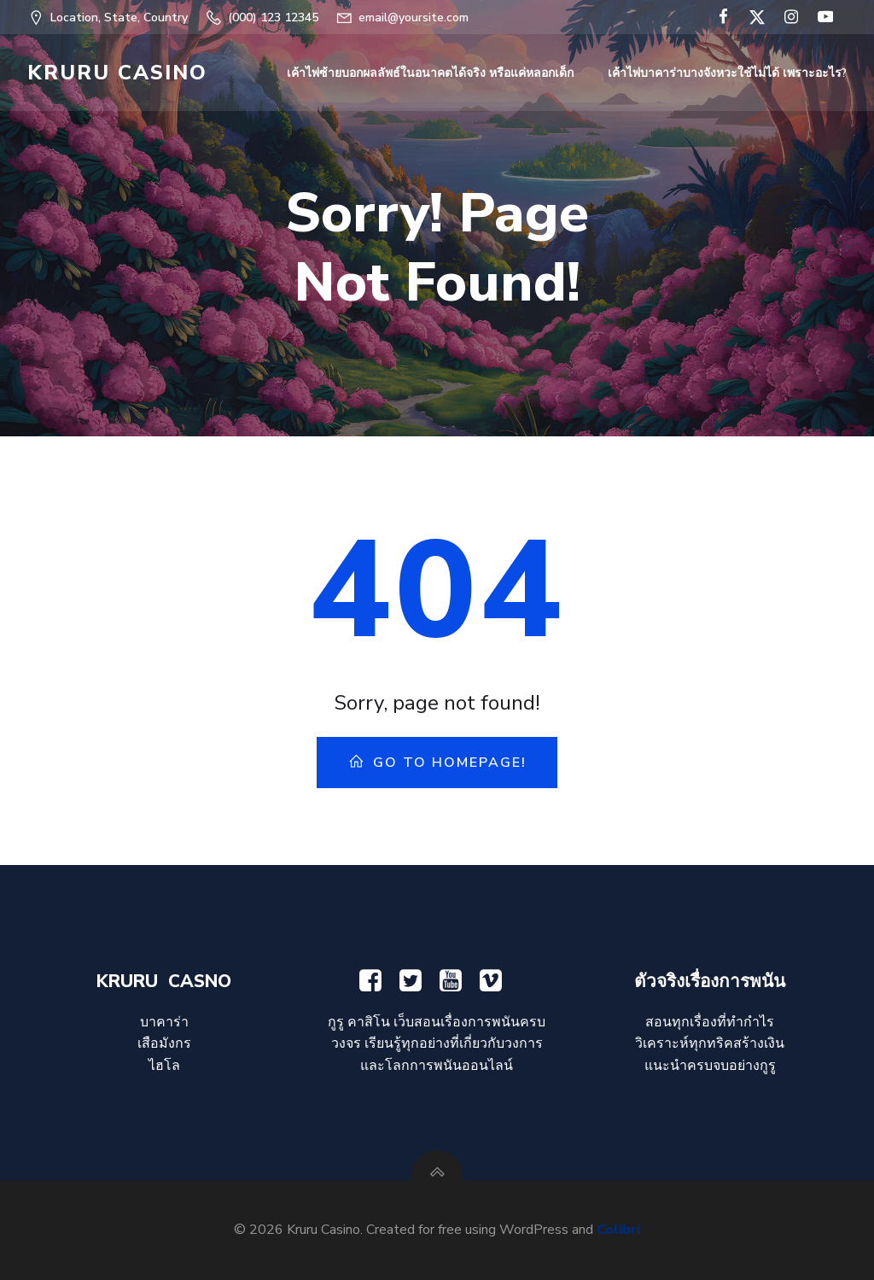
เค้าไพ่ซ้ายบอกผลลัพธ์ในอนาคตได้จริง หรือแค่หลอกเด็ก (430, 73)
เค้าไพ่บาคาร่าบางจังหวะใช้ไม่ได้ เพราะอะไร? (727, 73)
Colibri (618, 1229)
